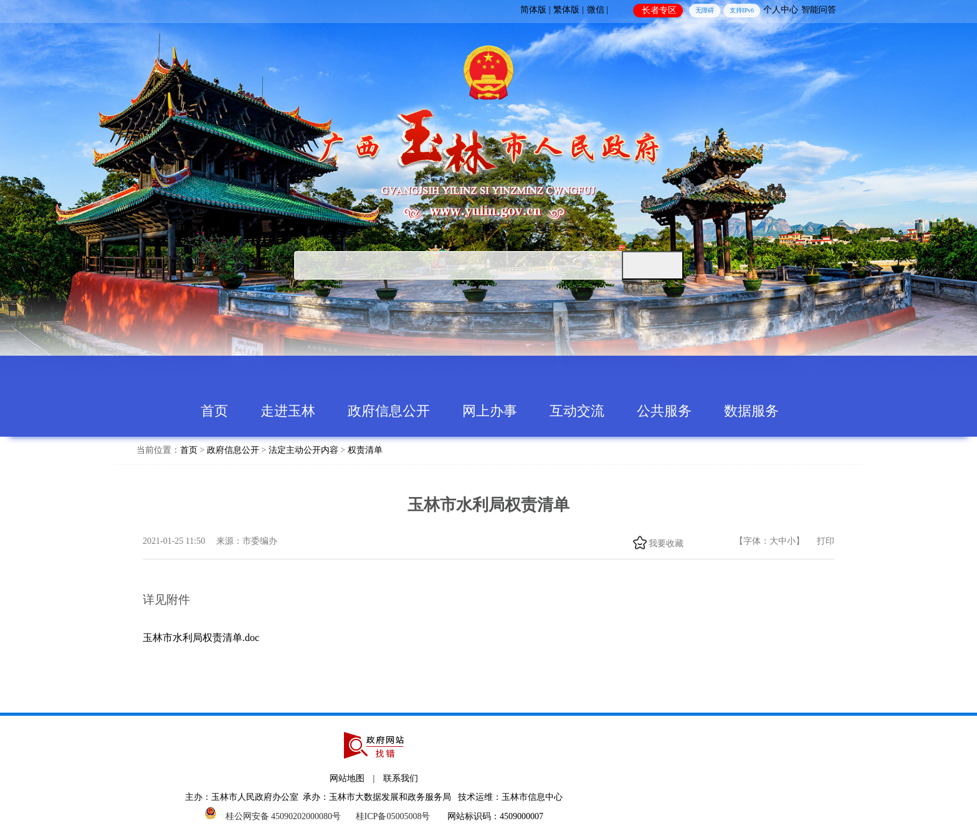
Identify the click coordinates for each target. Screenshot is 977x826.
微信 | (597, 9)
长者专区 (659, 10)
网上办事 (489, 411)
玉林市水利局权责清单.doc (201, 637)
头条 (716, 543)
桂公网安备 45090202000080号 (283, 816)
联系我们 (400, 778)
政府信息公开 (389, 411)
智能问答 (818, 9)
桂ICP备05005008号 (393, 816)
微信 (702, 543)
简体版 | (535, 9)
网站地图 (347, 778)
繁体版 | (568, 9)
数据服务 (751, 411)
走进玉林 (287, 411)
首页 (214, 411)
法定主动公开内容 (303, 450)
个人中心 (780, 9)
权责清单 (365, 450)
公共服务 (664, 411)
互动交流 (577, 411)
